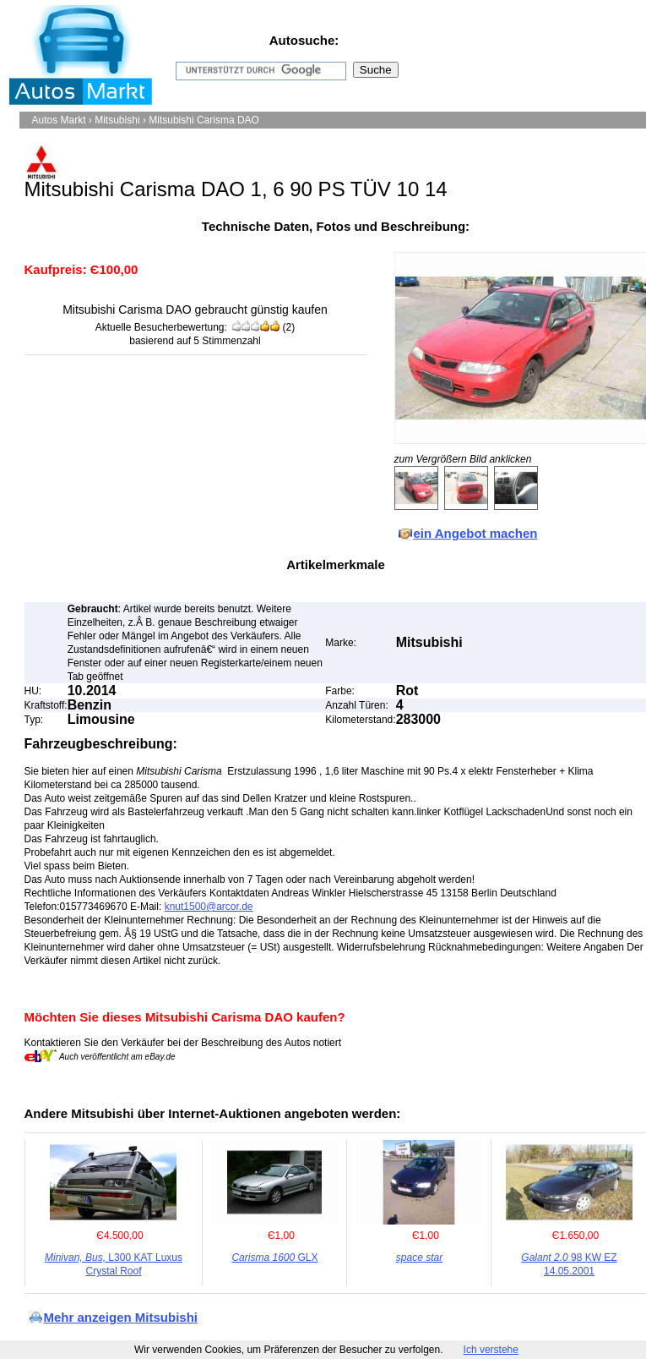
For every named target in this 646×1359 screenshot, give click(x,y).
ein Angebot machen (476, 533)
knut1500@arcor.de (209, 906)
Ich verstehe (491, 1350)
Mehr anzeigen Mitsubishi (121, 1317)
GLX (274, 1257)
